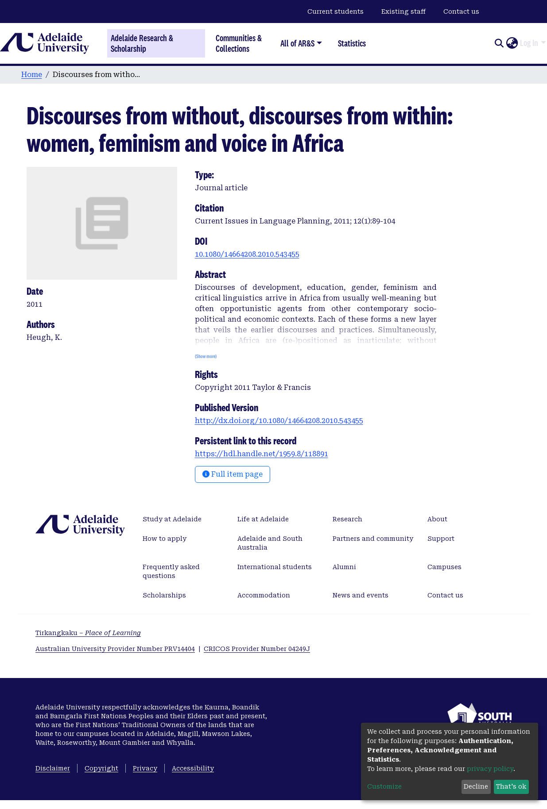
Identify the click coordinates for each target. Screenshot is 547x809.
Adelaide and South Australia (270, 543)
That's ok (511, 786)
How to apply (164, 538)
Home (31, 74)
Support (440, 538)
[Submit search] (498, 43)
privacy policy (490, 768)
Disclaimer (52, 768)
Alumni (344, 566)
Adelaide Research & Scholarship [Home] (142, 43)
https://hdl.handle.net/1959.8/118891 (261, 454)
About (437, 519)
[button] (511, 43)
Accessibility (193, 768)
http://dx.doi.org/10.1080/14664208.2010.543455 (279, 420)
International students (274, 566)
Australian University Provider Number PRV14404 (115, 648)
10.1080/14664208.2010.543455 (247, 254)
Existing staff (403, 11)
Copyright (101, 768)
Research (347, 519)
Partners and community (373, 538)
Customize (384, 786)
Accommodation (263, 595)
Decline (476, 786)
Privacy (145, 768)
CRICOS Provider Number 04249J (257, 648)
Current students (335, 11)
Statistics (352, 43)
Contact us (461, 11)
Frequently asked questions (171, 571)
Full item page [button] (232, 474)
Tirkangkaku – (88, 632)
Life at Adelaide (263, 519)
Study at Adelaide (172, 519)
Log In (529, 43)
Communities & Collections (239, 43)
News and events (360, 595)
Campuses (444, 566)
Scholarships (164, 595)
